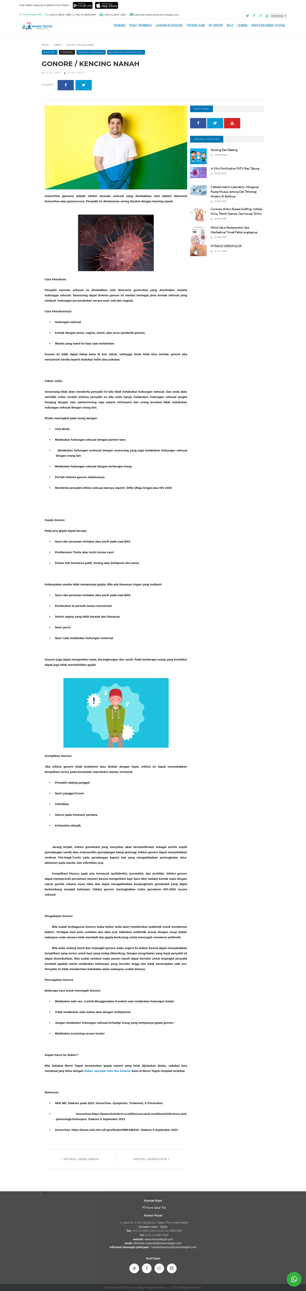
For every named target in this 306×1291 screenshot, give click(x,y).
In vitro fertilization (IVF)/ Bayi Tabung (235, 168)
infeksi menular (91, 52)
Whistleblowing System (268, 26)
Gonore (67, 52)
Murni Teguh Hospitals (143, 1287)
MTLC (230, 26)
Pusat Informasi (141, 26)
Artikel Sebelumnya (80, 1159)
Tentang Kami (195, 26)
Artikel (57, 44)
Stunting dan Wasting (224, 150)
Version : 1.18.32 (168, 1287)
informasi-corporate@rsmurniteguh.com (156, 14)
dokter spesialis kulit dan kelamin (107, 1071)
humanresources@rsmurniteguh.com (174, 1247)
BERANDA (120, 26)
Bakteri (49, 52)
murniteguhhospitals (126, 52)
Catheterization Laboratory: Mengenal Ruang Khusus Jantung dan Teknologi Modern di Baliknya (235, 191)
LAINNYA (242, 26)
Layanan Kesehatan (169, 26)
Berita (45, 44)
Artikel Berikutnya (151, 1159)
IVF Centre (216, 26)
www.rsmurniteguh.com (159, 1239)
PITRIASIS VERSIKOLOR (226, 246)
